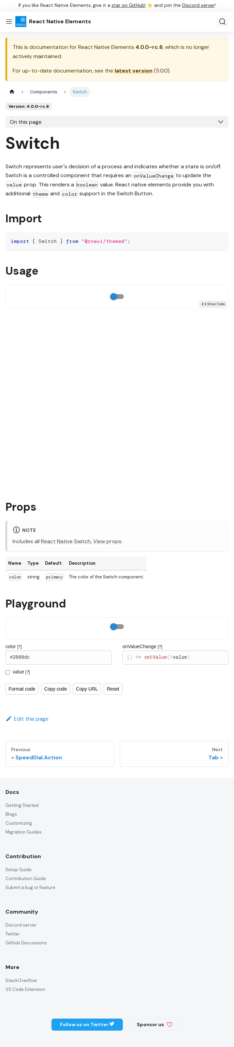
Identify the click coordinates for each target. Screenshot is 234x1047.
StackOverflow (21, 980)
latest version (133, 70)
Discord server (198, 5)
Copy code (55, 689)
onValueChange (142, 646)
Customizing (18, 823)
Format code (22, 689)
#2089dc (58, 657)
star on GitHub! (129, 5)
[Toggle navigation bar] (9, 21)
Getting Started (22, 805)
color (13, 646)
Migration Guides (23, 832)
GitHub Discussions (26, 943)
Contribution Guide (25, 878)
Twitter (12, 934)
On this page (26, 122)
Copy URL (87, 689)
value (21, 672)
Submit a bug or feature (30, 887)
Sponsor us (154, 1024)
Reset (113, 689)
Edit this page (26, 718)
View (99, 541)
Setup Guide (18, 870)
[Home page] (11, 92)
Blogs (11, 814)
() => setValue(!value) (175, 657)
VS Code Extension (25, 989)
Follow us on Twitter (87, 1024)
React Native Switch (66, 541)
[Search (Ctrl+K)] (222, 21)
